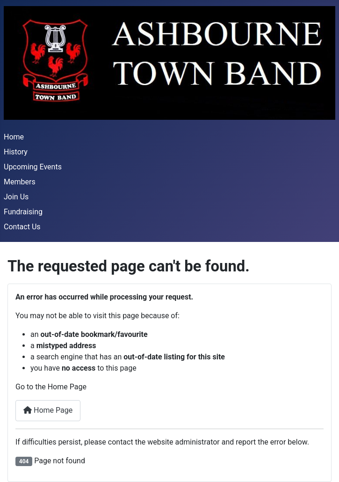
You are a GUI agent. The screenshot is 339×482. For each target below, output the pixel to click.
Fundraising (23, 211)
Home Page (47, 410)
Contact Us (22, 226)
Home (14, 136)
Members (20, 181)
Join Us (16, 196)
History (16, 151)
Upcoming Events (33, 166)
